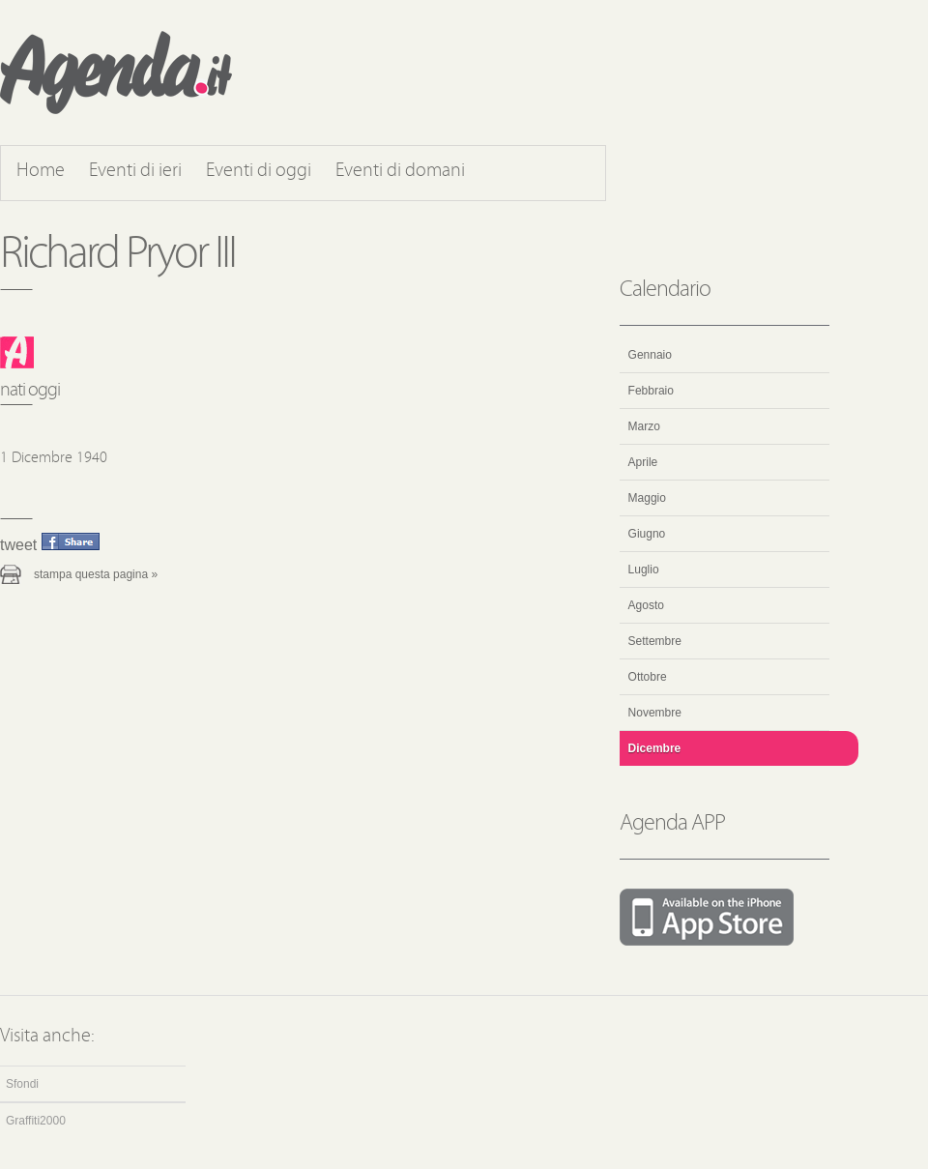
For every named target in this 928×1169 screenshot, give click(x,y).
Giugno (647, 534)
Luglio (643, 569)
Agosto (646, 605)
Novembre (655, 712)
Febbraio (651, 390)
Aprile (643, 462)
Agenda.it (116, 72)
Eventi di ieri (135, 171)
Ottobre (647, 677)
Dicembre (655, 748)
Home (40, 171)
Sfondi (22, 1084)
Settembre (655, 641)
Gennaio (650, 355)
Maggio (647, 498)
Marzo (644, 426)
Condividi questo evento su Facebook (71, 541)
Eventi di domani (400, 171)
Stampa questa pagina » (96, 574)
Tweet (18, 545)
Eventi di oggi (258, 171)
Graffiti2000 (36, 1120)
